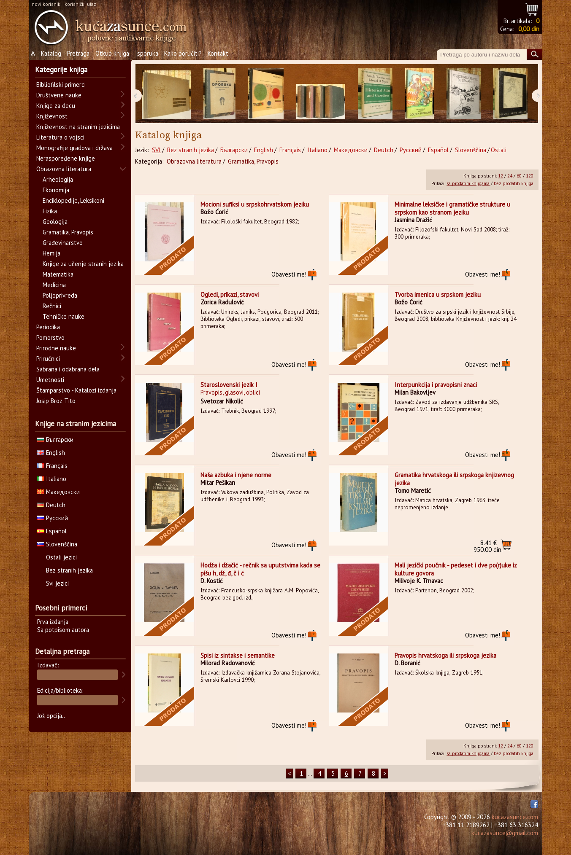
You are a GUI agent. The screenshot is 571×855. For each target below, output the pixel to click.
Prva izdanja (52, 622)
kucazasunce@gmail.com (504, 833)
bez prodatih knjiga (513, 183)
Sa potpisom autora (63, 630)
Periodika (48, 327)
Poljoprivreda (60, 295)
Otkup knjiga (112, 53)
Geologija (55, 222)
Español (438, 150)
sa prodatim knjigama (468, 183)
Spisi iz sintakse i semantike (237, 655)
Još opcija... (52, 716)
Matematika (58, 274)
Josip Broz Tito (56, 401)
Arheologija (58, 179)
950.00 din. (488, 546)
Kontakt (218, 53)
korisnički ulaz (80, 4)
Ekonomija (56, 190)
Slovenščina (470, 150)
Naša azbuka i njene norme (235, 475)
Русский (411, 150)
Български (234, 150)
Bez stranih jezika (190, 150)
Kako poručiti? (183, 53)
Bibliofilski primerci (61, 85)
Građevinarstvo (63, 243)
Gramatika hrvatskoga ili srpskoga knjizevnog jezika (454, 479)
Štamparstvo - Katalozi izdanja (76, 390)
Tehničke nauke (63, 316)
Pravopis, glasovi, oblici (230, 392)
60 (519, 176)
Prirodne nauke (56, 348)
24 (509, 176)
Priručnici (48, 359)
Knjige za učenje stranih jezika (83, 264)
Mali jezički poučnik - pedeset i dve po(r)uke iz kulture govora (456, 569)
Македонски (351, 150)
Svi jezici (57, 583)
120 (529, 176)
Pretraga (78, 53)
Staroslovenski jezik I (228, 385)
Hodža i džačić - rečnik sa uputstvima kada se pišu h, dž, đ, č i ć (260, 569)
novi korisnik (46, 4)
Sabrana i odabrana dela (68, 369)
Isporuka (146, 53)
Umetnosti (50, 380)
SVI (156, 150)
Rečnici (52, 306)
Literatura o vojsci (60, 137)
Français (290, 150)
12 (500, 176)
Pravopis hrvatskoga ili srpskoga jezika (445, 655)
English (263, 150)
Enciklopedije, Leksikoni (73, 200)
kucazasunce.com (515, 817)
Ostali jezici (61, 557)
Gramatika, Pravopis (253, 161)
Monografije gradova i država (74, 148)
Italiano (317, 150)
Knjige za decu (55, 106)
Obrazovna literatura (194, 161)
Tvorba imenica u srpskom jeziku (438, 294)
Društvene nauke (58, 95)
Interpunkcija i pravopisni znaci (436, 385)
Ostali (498, 150)
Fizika (50, 211)
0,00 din (528, 29)
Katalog (51, 53)
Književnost (52, 116)
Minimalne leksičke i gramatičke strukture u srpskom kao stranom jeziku (452, 208)
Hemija (51, 253)
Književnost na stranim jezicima (78, 127)
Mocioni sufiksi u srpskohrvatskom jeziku (254, 204)
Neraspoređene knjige (65, 158)
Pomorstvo (50, 337)
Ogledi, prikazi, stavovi (229, 294)
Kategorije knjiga (61, 69)
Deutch (383, 150)
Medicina (54, 285)
